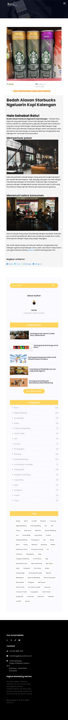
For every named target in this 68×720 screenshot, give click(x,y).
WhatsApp (26, 264)
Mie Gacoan (42, 582)
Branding (44, 545)
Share (10, 264)
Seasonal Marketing (33, 578)
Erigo (46, 559)
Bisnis (18, 545)
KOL (48, 549)
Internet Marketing (50, 530)
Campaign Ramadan (35, 573)
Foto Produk (37, 568)
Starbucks (40, 596)
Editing (52, 540)
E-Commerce (37, 559)
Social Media (26, 535)
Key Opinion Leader (34, 587)
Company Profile (21, 592)
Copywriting (38, 535)
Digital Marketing (21, 526)
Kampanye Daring (37, 549)
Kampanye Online (21, 549)
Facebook (19, 554)
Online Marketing (35, 526)
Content (48, 535)
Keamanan (27, 530)
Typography (34, 592)
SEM (52, 526)
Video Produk (46, 592)
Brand (26, 521)
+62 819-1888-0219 (16, 651)
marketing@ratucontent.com (20, 656)
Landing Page (20, 573)
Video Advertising (36, 563)
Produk (25, 545)
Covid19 (34, 521)
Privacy (18, 530)
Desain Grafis (20, 587)
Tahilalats (51, 596)
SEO (46, 526)
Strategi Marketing (21, 540)
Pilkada (53, 545)
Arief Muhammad (21, 563)
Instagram (31, 582)
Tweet (17, 264)
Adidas (47, 568)
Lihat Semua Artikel (34, 391)
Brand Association (50, 578)
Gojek (17, 568)
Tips (17, 535)
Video (40, 554)
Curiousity (53, 521)
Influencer (47, 587)
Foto (44, 540)
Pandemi (43, 521)
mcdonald (30, 596)
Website (48, 573)
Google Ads (19, 596)
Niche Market (20, 582)
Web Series (49, 563)
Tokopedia (26, 568)
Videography (30, 554)
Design (18, 521)
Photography (35, 540)
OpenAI (27, 601)
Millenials (38, 530)
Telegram (37, 264)
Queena (31, 250)
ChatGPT (18, 601)
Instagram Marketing (22, 559)
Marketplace (20, 578)
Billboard (34, 545)
